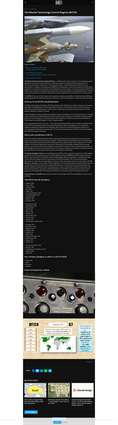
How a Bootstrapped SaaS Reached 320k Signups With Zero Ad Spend (35, 401)
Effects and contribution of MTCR (36, 69)
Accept (57, 422)
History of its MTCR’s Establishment (36, 67)
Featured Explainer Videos (33, 78)
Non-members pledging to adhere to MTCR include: (42, 75)
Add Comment (31, 412)
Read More (65, 422)
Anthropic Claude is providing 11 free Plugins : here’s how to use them (59, 401)
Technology (33, 9)
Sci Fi (25, 9)
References (90, 362)
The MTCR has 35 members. (34, 73)
